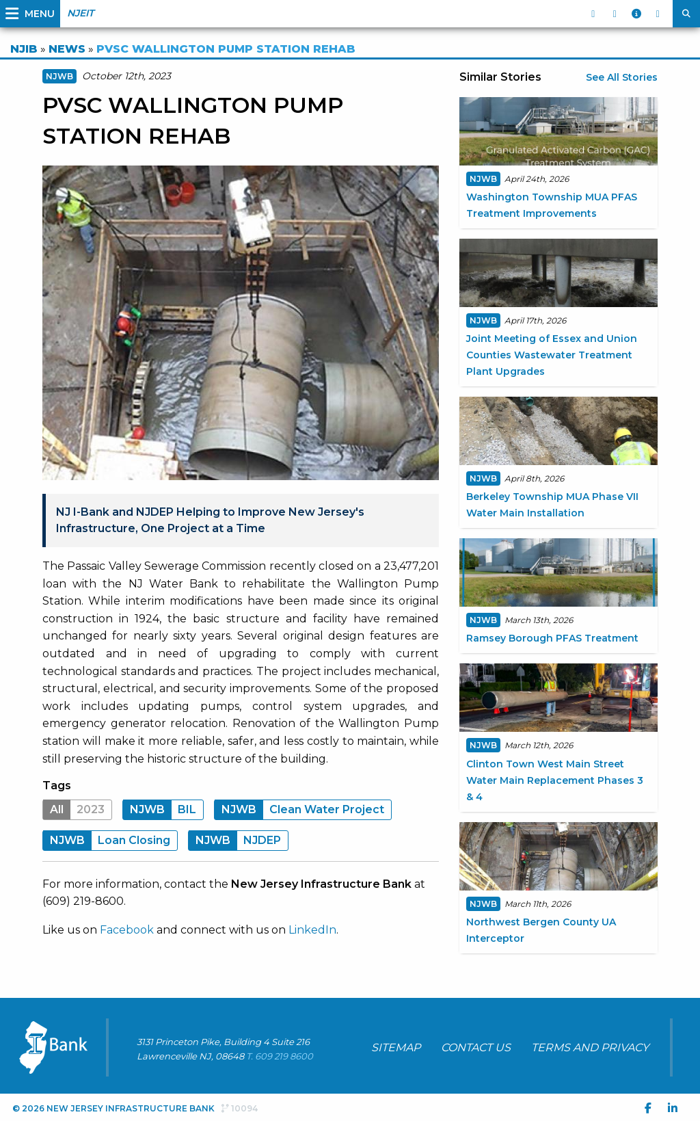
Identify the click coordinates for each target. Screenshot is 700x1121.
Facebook (127, 929)
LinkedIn (312, 929)
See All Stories (622, 77)
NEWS (67, 48)
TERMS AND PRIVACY (590, 1047)
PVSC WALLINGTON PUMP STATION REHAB (225, 48)
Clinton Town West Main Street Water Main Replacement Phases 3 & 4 (554, 780)
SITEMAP (395, 1047)
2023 (74, 809)
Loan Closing (106, 840)
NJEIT (80, 13)
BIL (159, 809)
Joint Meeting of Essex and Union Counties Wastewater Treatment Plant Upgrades (551, 355)
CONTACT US (476, 1047)
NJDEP (235, 840)
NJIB (24, 48)
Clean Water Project (299, 809)
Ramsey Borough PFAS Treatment (552, 638)
